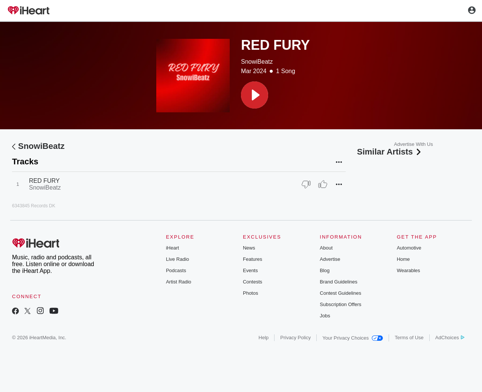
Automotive (409, 248)
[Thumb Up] (322, 184)
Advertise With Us (413, 144)
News (249, 248)
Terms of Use (409, 337)
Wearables (408, 270)
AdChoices (449, 337)
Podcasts (176, 270)
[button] (254, 95)
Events (250, 270)
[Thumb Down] (306, 184)
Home (403, 259)
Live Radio (177, 259)
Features (252, 259)
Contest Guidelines (340, 293)
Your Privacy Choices (352, 338)
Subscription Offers (340, 304)
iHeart (172, 248)
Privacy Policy (295, 337)
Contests (252, 282)
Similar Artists (390, 151)
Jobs (325, 315)
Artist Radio (178, 282)
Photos (250, 293)
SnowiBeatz (257, 61)
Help (264, 337)
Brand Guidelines (338, 282)
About (326, 248)
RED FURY (44, 181)
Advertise (330, 259)
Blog (324, 270)
